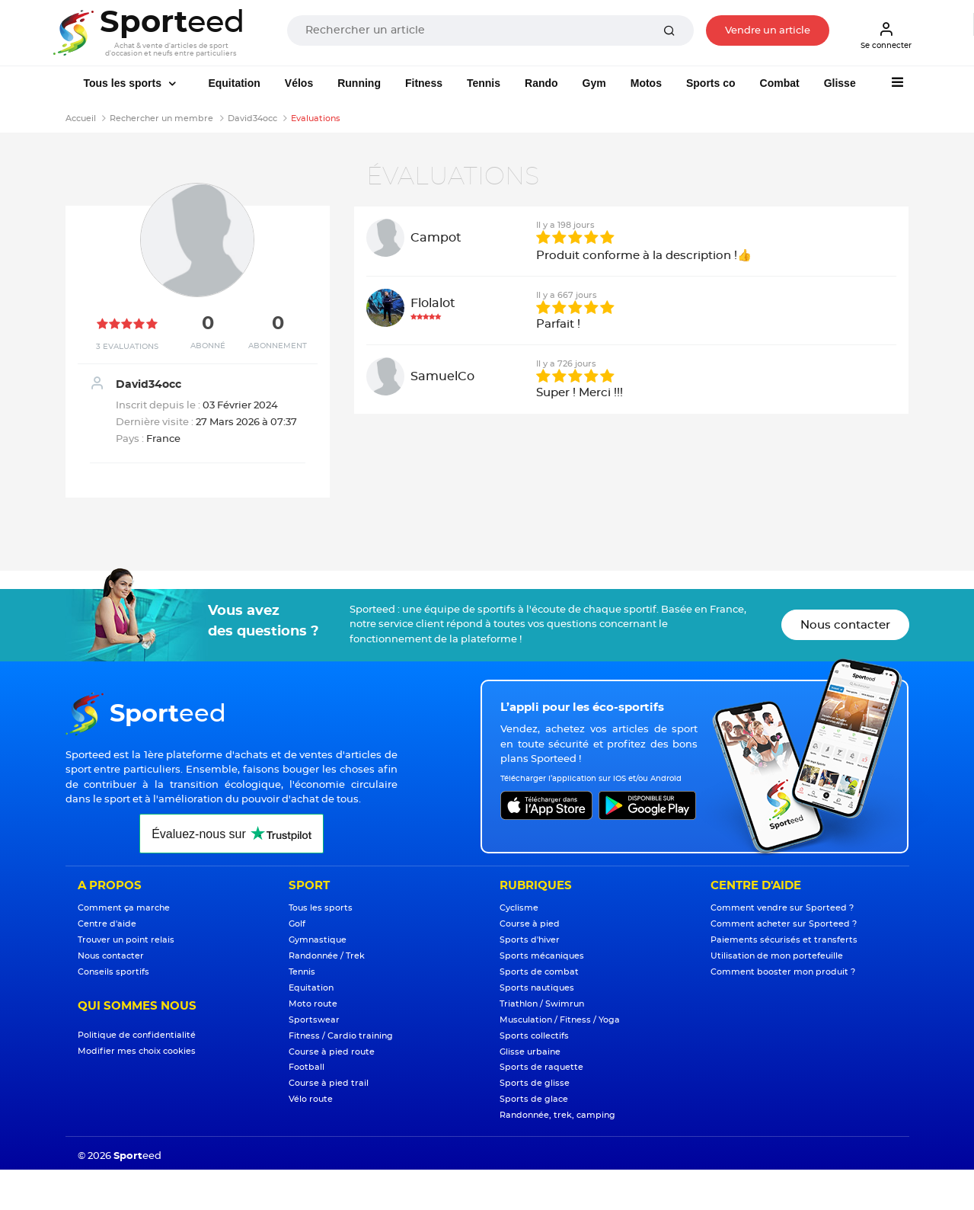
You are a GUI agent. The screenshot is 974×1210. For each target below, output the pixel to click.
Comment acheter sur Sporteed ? (784, 924)
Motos (646, 83)
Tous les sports (124, 83)
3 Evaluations (127, 347)
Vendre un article (767, 31)
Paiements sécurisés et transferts (784, 940)
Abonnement (277, 346)
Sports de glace (534, 1099)
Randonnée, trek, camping (557, 1115)
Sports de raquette (541, 1067)
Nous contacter (845, 625)
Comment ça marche (124, 908)
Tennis (483, 83)
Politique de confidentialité (137, 1035)
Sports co (711, 83)
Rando (541, 83)
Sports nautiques (537, 988)
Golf (297, 924)
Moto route (313, 1004)
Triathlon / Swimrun (542, 1004)
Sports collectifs (534, 1036)
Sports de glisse (535, 1083)
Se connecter (886, 35)
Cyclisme (519, 908)
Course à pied (530, 924)
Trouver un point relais (126, 940)
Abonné (207, 346)
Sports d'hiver (530, 940)
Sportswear (314, 1020)
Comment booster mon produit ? (783, 972)
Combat (780, 83)
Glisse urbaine (530, 1052)
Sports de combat (539, 972)
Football (306, 1067)
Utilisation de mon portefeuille (777, 956)
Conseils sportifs (113, 972)
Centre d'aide (107, 924)
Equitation (234, 83)
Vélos (299, 83)
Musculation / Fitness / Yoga (560, 1020)
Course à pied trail (329, 1083)
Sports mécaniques (542, 956)
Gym (594, 83)
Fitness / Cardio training (341, 1036)
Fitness (423, 83)
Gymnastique (317, 940)
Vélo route (311, 1099)
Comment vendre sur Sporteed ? (782, 908)
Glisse (840, 83)
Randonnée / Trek (327, 956)
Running (359, 83)
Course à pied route (332, 1052)
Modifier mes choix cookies (137, 1051)
